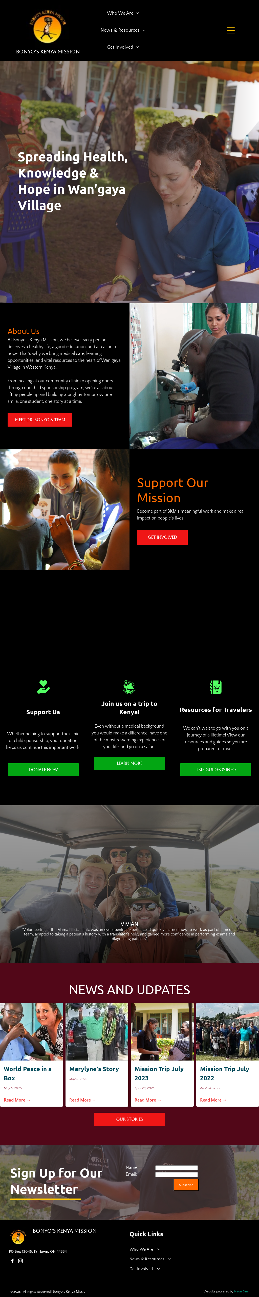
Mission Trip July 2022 (224, 1073)
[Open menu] (231, 30)
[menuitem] (123, 13)
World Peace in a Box (28, 1073)
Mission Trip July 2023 (159, 1073)
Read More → (17, 1100)
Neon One (241, 1291)
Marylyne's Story (94, 1069)
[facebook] (12, 1262)
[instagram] (20, 1262)
